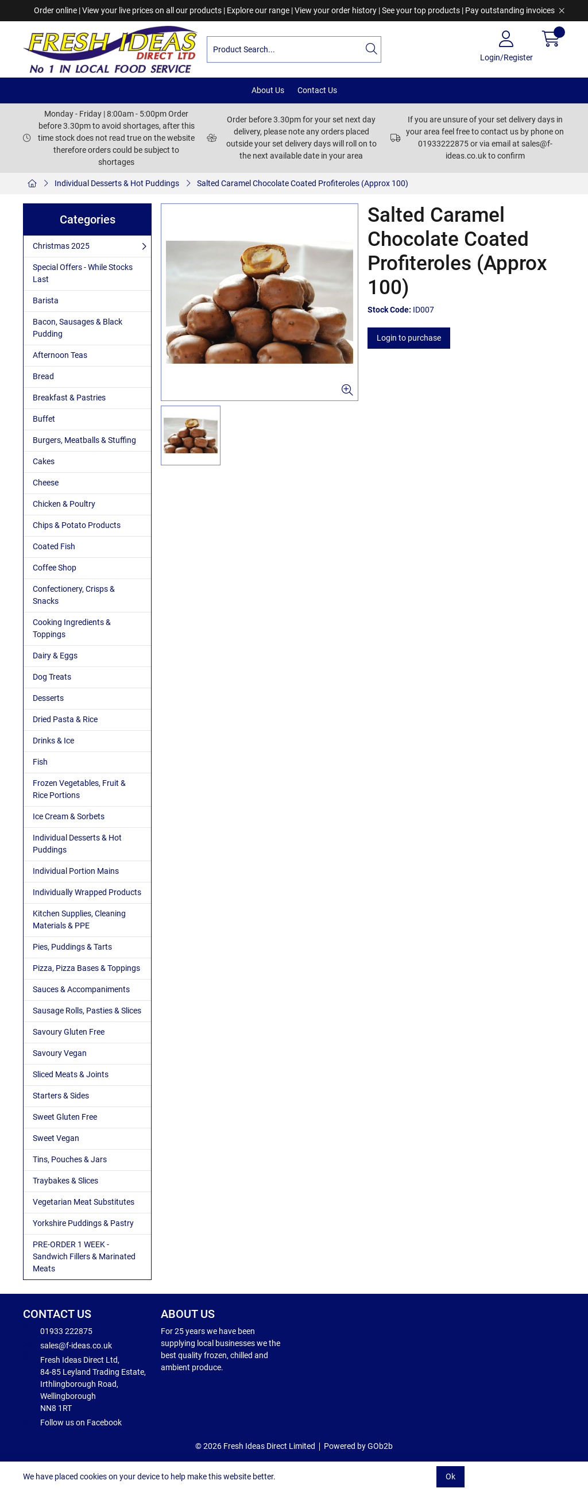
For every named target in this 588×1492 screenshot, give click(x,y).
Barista (46, 300)
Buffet (44, 418)
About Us (268, 90)
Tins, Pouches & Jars (70, 1159)
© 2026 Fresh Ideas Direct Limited (255, 1446)
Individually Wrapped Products (87, 892)
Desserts (48, 698)
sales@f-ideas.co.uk (67, 1345)
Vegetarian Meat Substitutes (83, 1201)
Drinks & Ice (53, 740)
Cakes (44, 461)
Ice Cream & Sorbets (69, 816)
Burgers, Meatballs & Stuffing (84, 440)
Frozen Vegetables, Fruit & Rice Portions (79, 789)
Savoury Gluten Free (69, 1031)
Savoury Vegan (60, 1053)
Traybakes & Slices (65, 1180)
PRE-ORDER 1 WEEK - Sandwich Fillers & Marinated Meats (84, 1256)
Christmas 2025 (61, 245)
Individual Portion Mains (76, 871)
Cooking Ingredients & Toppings (72, 628)
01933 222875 (57, 1330)
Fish (40, 761)
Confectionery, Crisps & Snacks (74, 595)
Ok (450, 1476)
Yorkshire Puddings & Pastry (83, 1223)
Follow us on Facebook (72, 1422)
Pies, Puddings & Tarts (72, 946)
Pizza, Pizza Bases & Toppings (86, 968)
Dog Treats (52, 676)
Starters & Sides (61, 1095)
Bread (43, 376)
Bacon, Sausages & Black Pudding (77, 327)
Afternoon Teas (60, 355)
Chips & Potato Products (77, 525)
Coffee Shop (54, 567)
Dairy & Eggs (55, 655)
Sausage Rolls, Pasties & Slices (87, 1010)
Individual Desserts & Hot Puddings (117, 183)
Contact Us (317, 90)
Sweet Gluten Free (65, 1116)
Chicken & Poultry (64, 503)
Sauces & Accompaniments (81, 989)
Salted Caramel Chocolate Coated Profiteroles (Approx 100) (302, 183)
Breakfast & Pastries (69, 397)
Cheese (46, 482)
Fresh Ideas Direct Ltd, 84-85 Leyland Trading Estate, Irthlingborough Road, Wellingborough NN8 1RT (84, 1383)
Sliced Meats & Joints (71, 1074)
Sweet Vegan (56, 1138)
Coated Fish (54, 546)
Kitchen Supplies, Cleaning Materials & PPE (79, 919)
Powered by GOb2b (358, 1446)
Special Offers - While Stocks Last (83, 273)
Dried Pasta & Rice (65, 719)
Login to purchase (409, 337)
